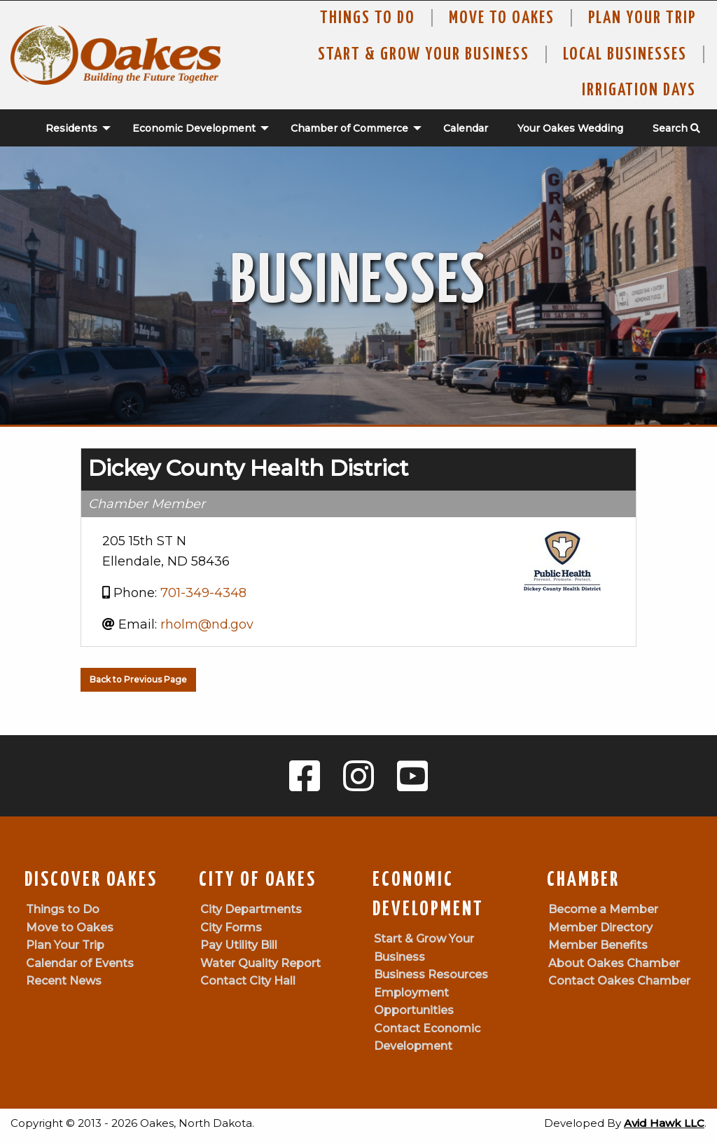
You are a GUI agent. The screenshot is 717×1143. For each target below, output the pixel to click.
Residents (71, 128)
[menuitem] (70, 128)
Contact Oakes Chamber (619, 980)
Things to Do (367, 18)
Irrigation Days (639, 90)
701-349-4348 (203, 593)
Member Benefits (598, 945)
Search (676, 128)
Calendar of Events (80, 963)
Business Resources (431, 974)
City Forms (231, 927)
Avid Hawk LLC (664, 1123)
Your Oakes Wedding (570, 128)
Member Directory (600, 927)
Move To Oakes (502, 18)
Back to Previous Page (138, 679)
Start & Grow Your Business (423, 54)
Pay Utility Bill (238, 945)
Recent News (64, 980)
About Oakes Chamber (614, 963)
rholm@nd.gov (206, 624)
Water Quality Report (260, 963)
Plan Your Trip (642, 18)
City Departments (251, 909)
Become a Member (603, 909)
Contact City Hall (247, 980)
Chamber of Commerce (349, 128)
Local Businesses (625, 54)
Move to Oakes (69, 927)
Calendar (465, 128)
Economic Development (194, 128)
